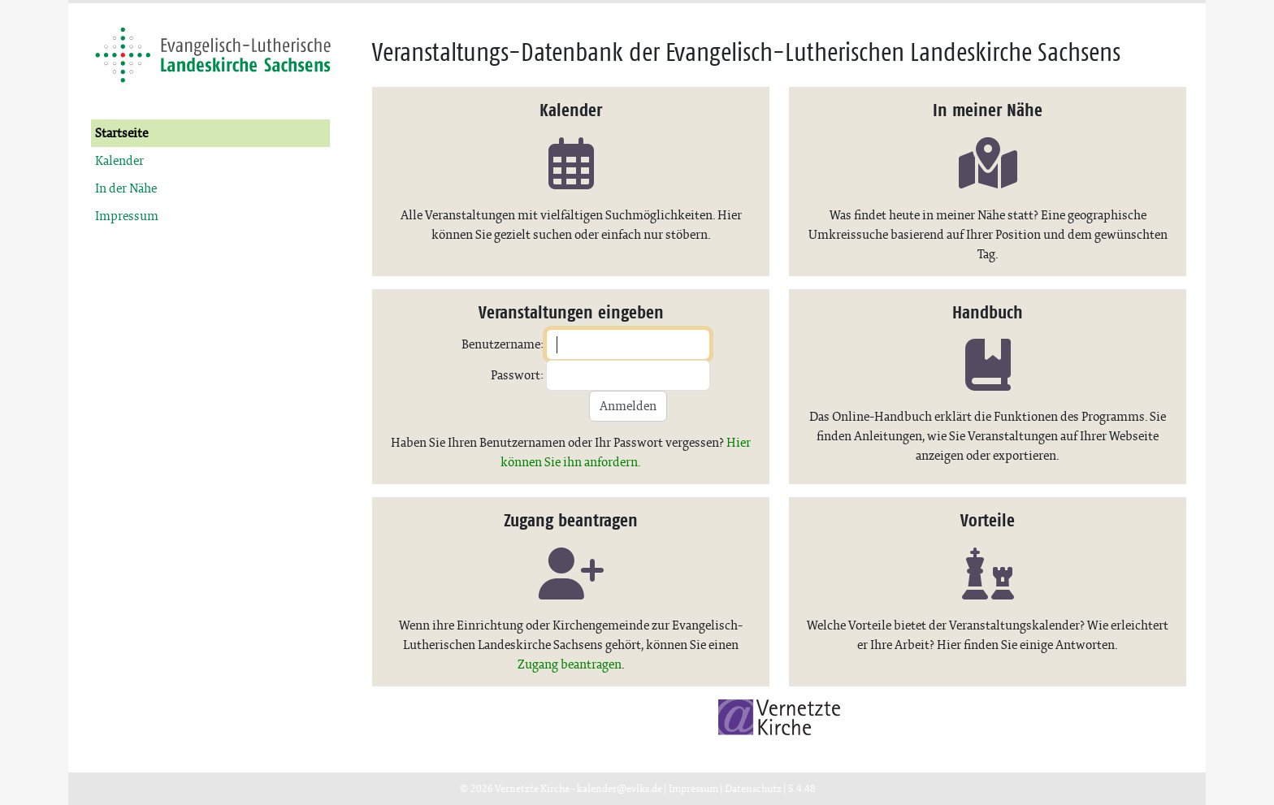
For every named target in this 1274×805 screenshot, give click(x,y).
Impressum (126, 215)
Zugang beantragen (570, 664)
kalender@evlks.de (619, 788)
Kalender (119, 160)
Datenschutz (753, 788)
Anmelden (628, 405)
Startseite (121, 132)
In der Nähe (126, 188)
